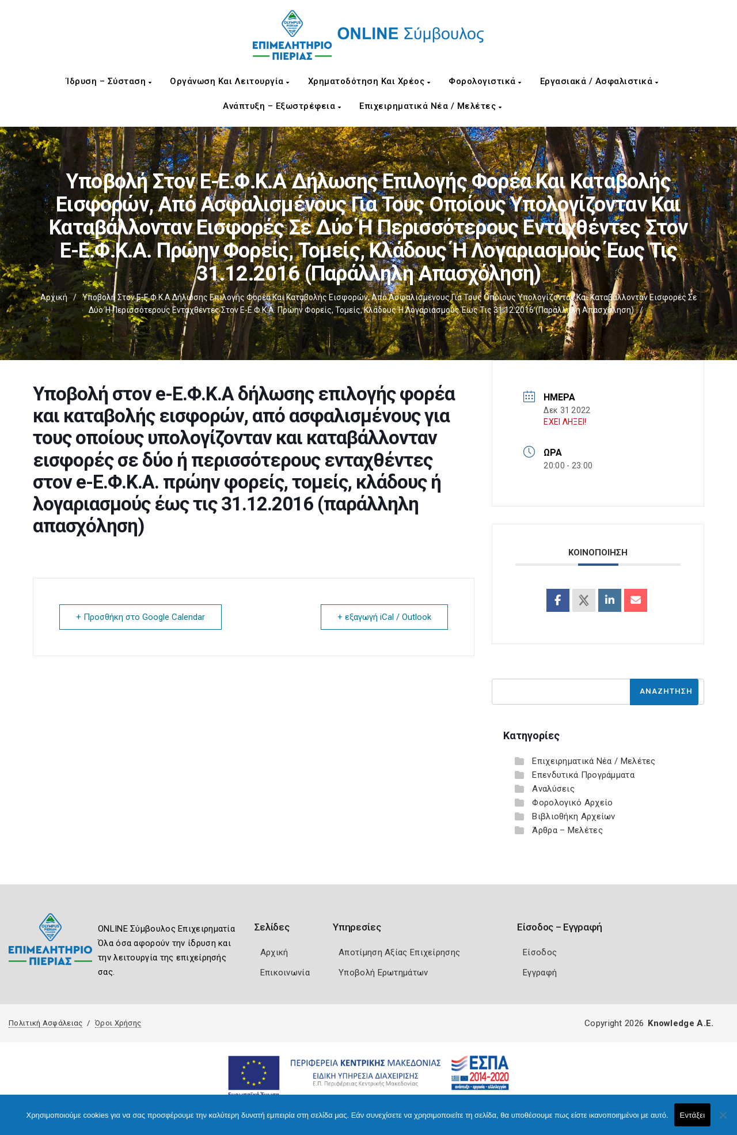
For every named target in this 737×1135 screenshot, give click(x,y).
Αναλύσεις (553, 789)
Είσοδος (540, 952)
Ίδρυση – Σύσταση (108, 81)
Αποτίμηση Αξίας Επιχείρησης (399, 952)
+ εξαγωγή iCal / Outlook (384, 617)
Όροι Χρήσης (118, 1023)
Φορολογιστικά (485, 81)
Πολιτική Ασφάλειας (45, 1023)
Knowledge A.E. (680, 1023)
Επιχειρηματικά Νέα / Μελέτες (430, 106)
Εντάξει (692, 1115)
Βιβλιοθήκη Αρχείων (573, 816)
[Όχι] (722, 1120)
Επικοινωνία (285, 972)
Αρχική (53, 297)
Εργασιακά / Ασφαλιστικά (599, 81)
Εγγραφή (540, 972)
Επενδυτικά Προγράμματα (583, 775)
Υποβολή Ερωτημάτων (383, 972)
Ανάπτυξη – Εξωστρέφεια (282, 106)
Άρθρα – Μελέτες (567, 830)
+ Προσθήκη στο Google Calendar (140, 617)
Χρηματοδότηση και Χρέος (369, 81)
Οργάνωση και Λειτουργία (230, 81)
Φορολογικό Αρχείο (572, 802)
